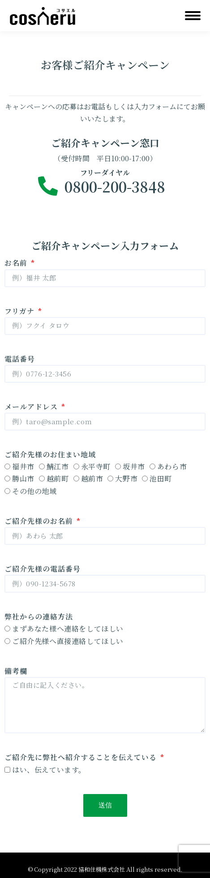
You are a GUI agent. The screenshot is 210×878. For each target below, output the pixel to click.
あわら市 (172, 466)
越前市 (92, 478)
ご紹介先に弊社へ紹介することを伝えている (81, 757)
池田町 (161, 478)
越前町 (58, 478)
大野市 (126, 478)
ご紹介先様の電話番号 (42, 569)
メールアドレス (32, 406)
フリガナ (20, 311)
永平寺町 (96, 466)
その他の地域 (34, 491)
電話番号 (19, 359)
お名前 (17, 263)
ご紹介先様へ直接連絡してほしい (68, 641)
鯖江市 (58, 466)
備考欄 (15, 671)
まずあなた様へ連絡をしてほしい (68, 628)
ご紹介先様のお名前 (39, 521)
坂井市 (134, 466)
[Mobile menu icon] (192, 15)
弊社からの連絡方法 (38, 616)
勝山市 (23, 478)
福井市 (23, 466)
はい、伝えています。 (49, 770)
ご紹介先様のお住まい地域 (50, 454)
